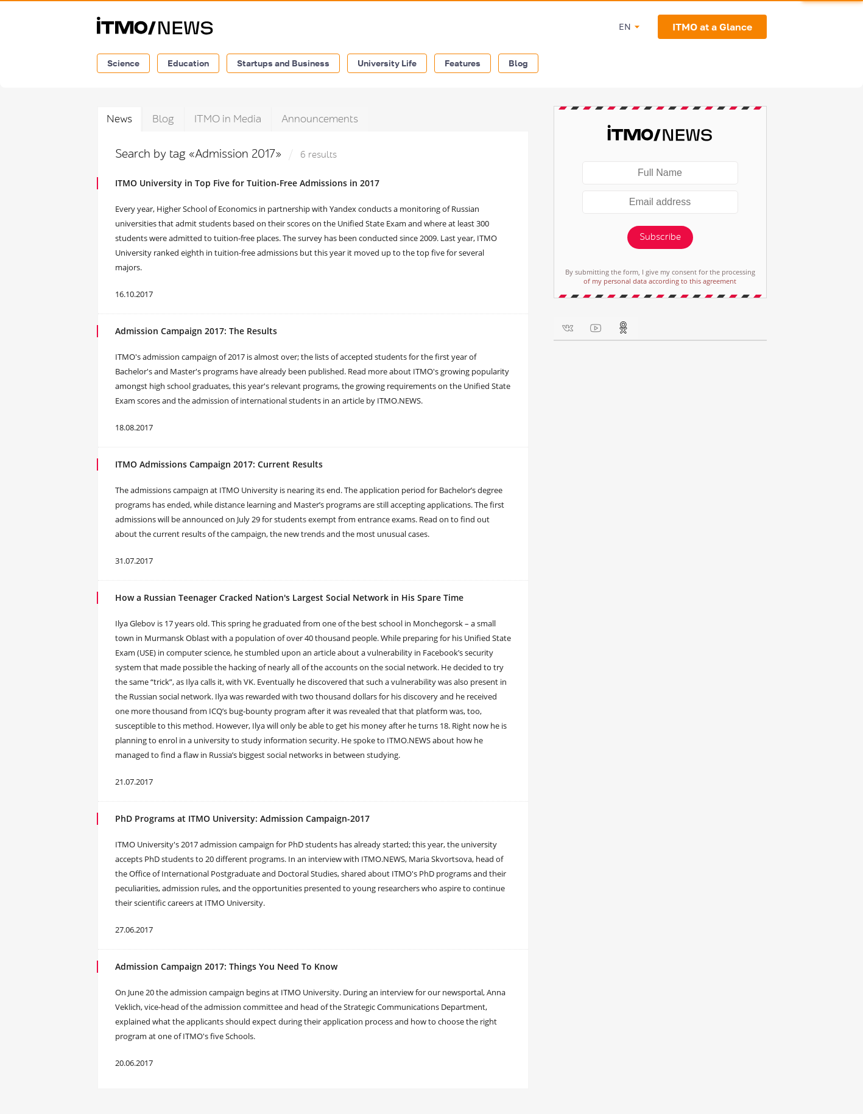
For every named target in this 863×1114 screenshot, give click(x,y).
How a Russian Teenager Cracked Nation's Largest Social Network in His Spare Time (289, 597)
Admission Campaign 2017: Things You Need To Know (226, 966)
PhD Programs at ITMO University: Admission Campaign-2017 (242, 818)
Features (463, 63)
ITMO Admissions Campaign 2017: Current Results (219, 464)
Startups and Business (283, 63)
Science (123, 63)
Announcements (319, 119)
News (119, 119)
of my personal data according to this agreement (659, 281)
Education (188, 63)
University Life (387, 63)
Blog (518, 63)
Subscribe (660, 237)
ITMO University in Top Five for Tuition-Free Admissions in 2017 (247, 183)
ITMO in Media (227, 119)
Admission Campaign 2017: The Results (196, 331)
